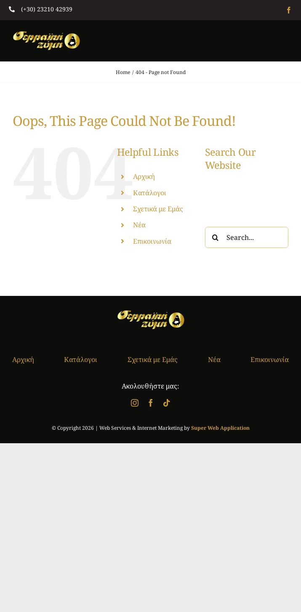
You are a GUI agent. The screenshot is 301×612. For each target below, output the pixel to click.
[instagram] (135, 403)
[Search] (215, 237)
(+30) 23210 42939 (46, 9)
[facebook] (288, 10)
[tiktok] (166, 403)
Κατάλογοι (149, 192)
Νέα (139, 224)
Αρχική (144, 176)
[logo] (46, 34)
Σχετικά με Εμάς (158, 208)
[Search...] (246, 237)
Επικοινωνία (152, 241)
